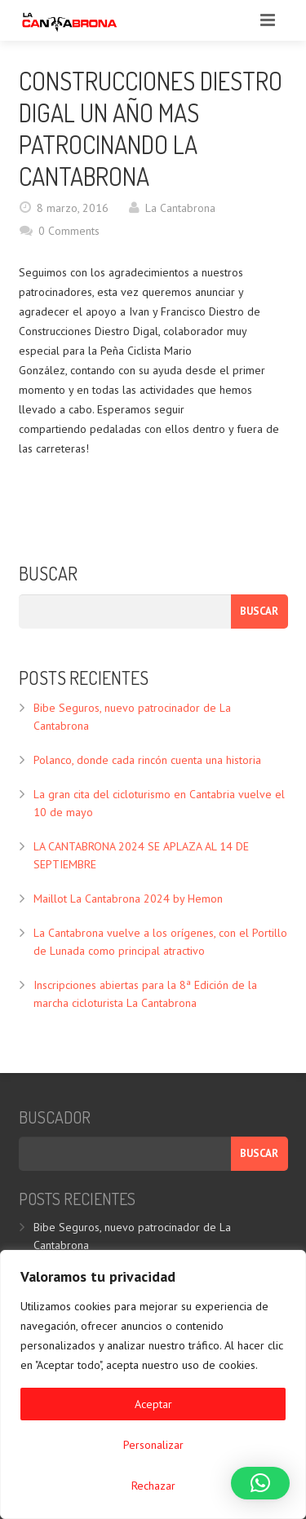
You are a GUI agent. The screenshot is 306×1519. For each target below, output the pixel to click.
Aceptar (153, 1404)
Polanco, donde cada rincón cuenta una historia (147, 760)
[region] (153, 1384)
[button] (260, 1483)
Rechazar (153, 1485)
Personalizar (153, 1444)
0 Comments (69, 230)
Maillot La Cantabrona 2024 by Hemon (128, 898)
